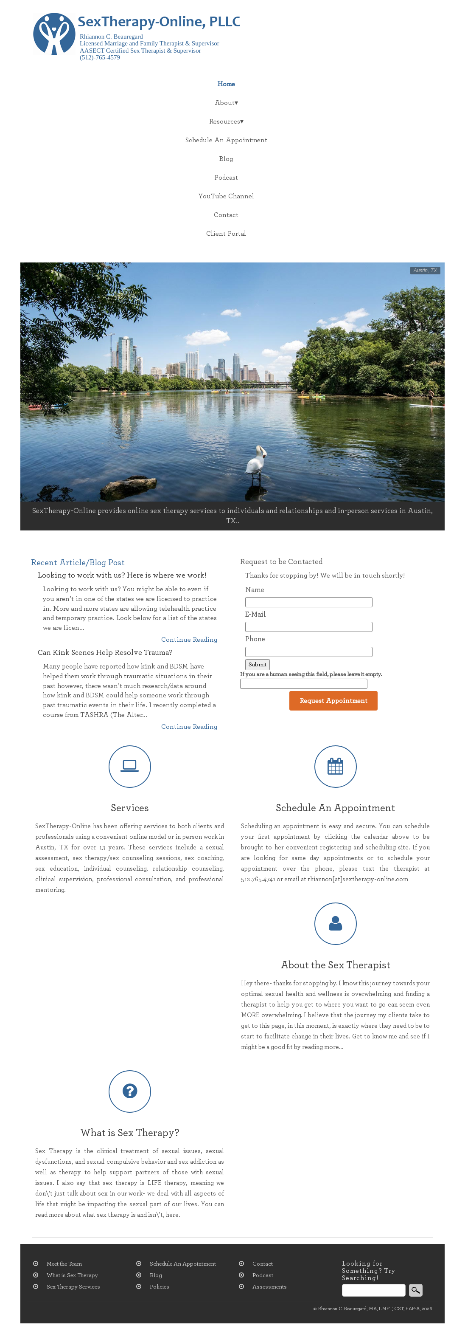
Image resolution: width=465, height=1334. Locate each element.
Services (130, 808)
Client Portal (226, 233)
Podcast (226, 177)
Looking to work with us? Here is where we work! (122, 575)
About (225, 102)
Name (254, 589)
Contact (226, 215)
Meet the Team (64, 1264)
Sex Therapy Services (73, 1287)
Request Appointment (333, 700)
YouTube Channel (226, 196)
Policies (159, 1287)
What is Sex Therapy (72, 1275)
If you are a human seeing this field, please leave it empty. (311, 680)
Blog (226, 158)
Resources (224, 121)
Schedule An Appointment (226, 140)
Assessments (269, 1287)
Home (226, 84)
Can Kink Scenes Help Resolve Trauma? (105, 653)
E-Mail (255, 614)
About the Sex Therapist (335, 965)
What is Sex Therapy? (129, 1133)
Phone (255, 639)
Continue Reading (189, 639)
